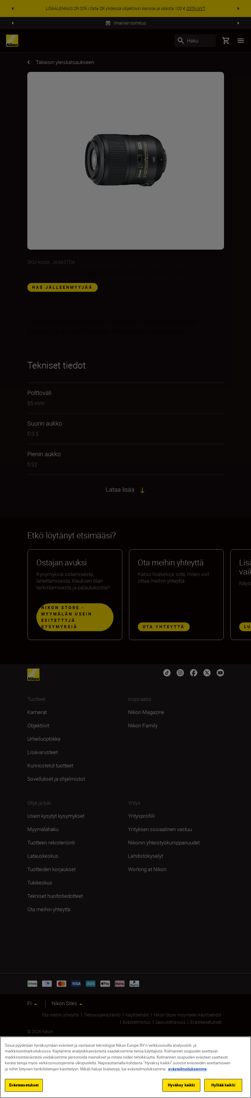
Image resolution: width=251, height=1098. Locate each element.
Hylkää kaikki (223, 1085)
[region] (125, 1067)
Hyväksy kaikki (181, 1085)
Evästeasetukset (24, 1085)
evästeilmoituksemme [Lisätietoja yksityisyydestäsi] (187, 1069)
